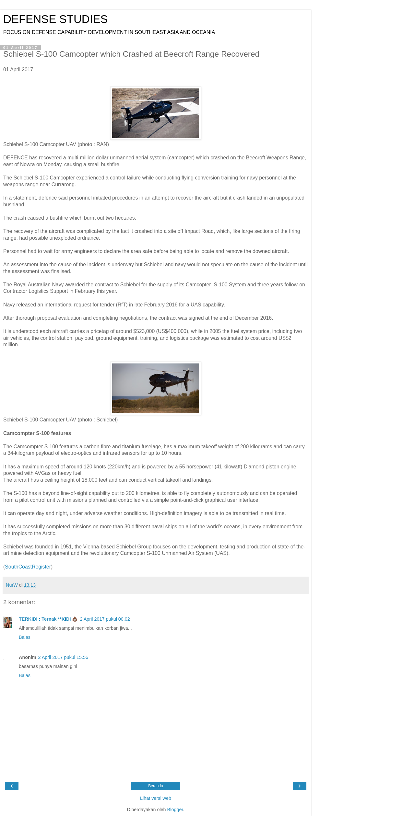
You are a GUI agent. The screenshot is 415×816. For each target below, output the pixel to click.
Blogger (175, 809)
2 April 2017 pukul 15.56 (63, 657)
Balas (24, 637)
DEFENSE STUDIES (55, 19)
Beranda (155, 786)
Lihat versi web (155, 798)
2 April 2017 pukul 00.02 (105, 619)
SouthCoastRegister (28, 566)
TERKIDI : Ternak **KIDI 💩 (48, 619)
